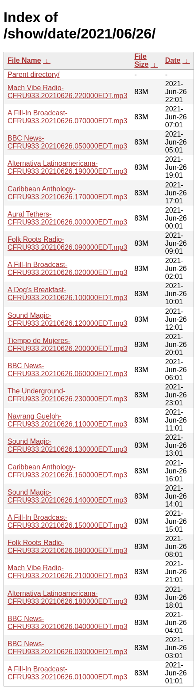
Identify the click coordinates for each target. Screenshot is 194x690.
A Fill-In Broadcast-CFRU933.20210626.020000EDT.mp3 (67, 268)
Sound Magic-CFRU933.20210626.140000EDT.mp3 (67, 496)
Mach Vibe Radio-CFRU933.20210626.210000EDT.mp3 (67, 571)
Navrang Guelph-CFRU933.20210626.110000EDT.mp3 (67, 420)
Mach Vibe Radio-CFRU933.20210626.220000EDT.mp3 (67, 91)
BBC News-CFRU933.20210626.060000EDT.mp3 (67, 369)
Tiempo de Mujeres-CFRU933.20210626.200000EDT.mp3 (67, 344)
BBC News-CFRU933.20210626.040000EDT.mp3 (67, 622)
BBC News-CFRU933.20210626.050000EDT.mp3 (67, 142)
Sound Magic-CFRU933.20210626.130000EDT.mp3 (67, 445)
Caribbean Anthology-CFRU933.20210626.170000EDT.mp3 (67, 193)
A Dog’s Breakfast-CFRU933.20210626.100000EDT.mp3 (67, 293)
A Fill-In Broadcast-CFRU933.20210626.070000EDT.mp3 (67, 117)
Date (173, 60)
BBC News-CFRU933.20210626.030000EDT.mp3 (67, 648)
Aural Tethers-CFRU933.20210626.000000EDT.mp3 (67, 218)
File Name (24, 60)
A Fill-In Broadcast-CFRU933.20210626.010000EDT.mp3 (67, 673)
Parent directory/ (33, 74)
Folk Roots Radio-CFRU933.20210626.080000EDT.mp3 (67, 546)
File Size (141, 60)
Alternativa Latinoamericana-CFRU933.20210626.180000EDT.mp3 (67, 597)
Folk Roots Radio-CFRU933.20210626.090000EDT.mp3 (67, 243)
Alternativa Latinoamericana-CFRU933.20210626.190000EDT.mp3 (67, 167)
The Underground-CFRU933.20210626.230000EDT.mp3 (67, 395)
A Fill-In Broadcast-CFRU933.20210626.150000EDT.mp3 (67, 521)
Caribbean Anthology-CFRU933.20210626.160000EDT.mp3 (67, 471)
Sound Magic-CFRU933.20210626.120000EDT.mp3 (67, 319)
